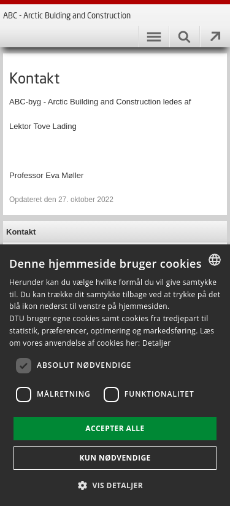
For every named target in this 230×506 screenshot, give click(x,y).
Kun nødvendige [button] (114, 458)
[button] (115, 485)
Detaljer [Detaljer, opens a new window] (156, 343)
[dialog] (115, 375)
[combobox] (215, 260)
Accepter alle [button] (114, 428)
